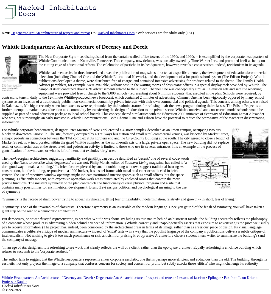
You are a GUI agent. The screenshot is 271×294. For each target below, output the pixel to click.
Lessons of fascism (191, 278)
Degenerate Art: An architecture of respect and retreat (50, 33)
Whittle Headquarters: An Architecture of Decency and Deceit (47, 278)
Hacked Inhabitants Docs (116, 33)
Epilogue (214, 278)
